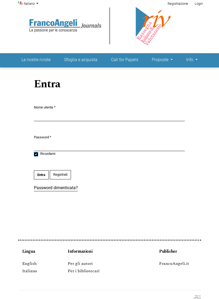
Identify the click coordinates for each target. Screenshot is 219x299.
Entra (41, 175)
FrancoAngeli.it (174, 263)
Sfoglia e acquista (80, 59)
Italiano (32, 3)
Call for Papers (124, 59)
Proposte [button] (160, 59)
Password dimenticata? (56, 187)
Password (42, 137)
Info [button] (190, 59)
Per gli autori (80, 263)
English (29, 263)
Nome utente (45, 107)
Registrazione (178, 4)
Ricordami (47, 154)
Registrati (60, 174)
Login (199, 4)
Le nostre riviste (36, 59)
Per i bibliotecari (84, 271)
